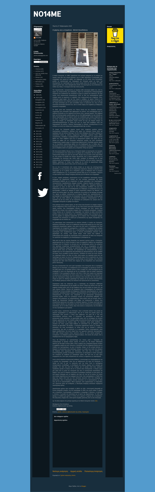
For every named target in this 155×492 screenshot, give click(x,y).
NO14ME (47, 13)
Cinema (37, 69)
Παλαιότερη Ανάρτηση (93, 471)
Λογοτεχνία (85, 412)
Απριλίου (38, 120)
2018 (37, 146)
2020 (37, 141)
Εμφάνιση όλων (117, 173)
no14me (37, 71)
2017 (37, 149)
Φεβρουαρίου (39, 125)
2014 (37, 157)
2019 (37, 144)
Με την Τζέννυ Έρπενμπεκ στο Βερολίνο (113, 160)
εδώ (96, 401)
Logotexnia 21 (113, 136)
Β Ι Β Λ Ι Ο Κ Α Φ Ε (115, 120)
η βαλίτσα (112, 156)
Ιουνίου (37, 115)
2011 (37, 164)
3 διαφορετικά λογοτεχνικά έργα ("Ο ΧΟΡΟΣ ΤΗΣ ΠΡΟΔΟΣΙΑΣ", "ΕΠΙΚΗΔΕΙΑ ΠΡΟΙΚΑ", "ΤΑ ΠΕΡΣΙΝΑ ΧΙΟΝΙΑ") (115, 110)
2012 (37, 162)
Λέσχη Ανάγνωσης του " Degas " (115, 73)
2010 (37, 167)
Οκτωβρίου (38, 105)
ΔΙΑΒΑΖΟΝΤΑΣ (114, 83)
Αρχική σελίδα (76, 471)
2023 (37, 134)
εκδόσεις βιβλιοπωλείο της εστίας (71, 412)
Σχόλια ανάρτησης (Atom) (67, 475)
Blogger (83, 486)
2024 (37, 131)
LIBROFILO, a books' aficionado (114, 103)
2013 (37, 159)
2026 (37, 95)
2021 (37, 139)
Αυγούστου (38, 110)
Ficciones (112, 166)
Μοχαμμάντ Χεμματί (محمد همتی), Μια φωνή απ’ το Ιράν (114, 139)
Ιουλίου (37, 112)
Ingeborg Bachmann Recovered (112, 147)
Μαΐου (37, 117)
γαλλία (59, 412)
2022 (37, 136)
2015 (37, 154)
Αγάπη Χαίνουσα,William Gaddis (114, 77)
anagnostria (113, 128)
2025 (37, 97)
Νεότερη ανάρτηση (60, 471)
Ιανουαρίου (38, 128)
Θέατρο (37, 77)
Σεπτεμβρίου (39, 107)
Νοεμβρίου (38, 102)
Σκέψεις (37, 86)
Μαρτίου (38, 123)
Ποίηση (37, 84)
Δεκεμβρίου (39, 100)
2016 (37, 152)
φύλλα (111, 91)
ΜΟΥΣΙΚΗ (38, 82)
